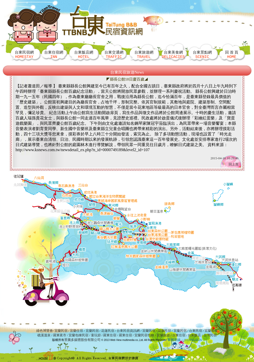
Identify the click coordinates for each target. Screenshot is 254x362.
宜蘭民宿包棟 (144, 335)
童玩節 (96, 335)
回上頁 (234, 164)
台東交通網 (113, 54)
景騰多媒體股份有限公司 (82, 340)
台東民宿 (195, 331)
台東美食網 (173, 54)
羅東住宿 (109, 335)
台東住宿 (178, 335)
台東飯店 (194, 335)
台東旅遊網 (143, 54)
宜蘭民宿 (61, 331)
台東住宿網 (53, 54)
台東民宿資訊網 (128, 331)
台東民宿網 (24, 54)
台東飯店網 (83, 54)
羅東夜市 (60, 335)
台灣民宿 (210, 335)
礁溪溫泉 (44, 335)
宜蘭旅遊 (163, 335)
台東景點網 (202, 54)
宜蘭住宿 (76, 331)
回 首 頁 (232, 54)
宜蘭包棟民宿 (79, 335)
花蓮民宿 (107, 331)
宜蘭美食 (211, 331)
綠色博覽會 (44, 331)
